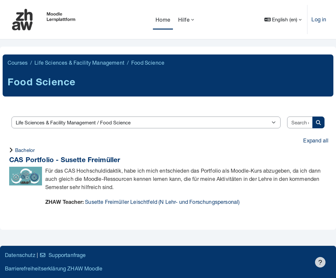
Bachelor (25, 150)
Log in (318, 19)
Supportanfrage (62, 255)
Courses (18, 62)
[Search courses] (300, 123)
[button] (283, 19)
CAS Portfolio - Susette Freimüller (64, 160)
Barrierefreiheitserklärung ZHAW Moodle (53, 268)
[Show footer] (320, 262)
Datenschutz (20, 255)
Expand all (315, 140)
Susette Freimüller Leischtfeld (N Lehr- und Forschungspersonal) (162, 202)
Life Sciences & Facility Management (79, 62)
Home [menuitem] (163, 19)
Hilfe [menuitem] (184, 19)
